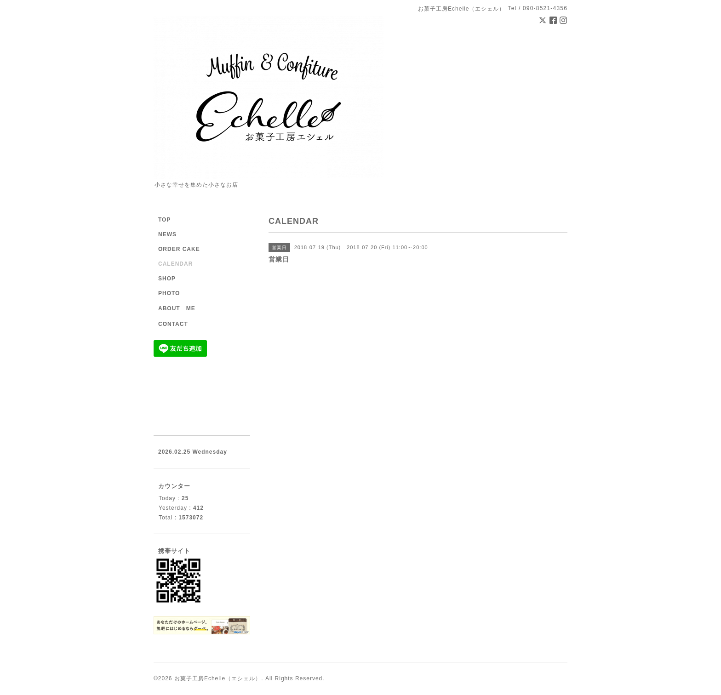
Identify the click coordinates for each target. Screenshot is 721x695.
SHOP (167, 278)
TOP (164, 219)
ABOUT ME (176, 308)
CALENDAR (175, 264)
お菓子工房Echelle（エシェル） (217, 678)
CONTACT (173, 324)
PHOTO (169, 293)
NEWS (167, 234)
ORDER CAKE (179, 249)
